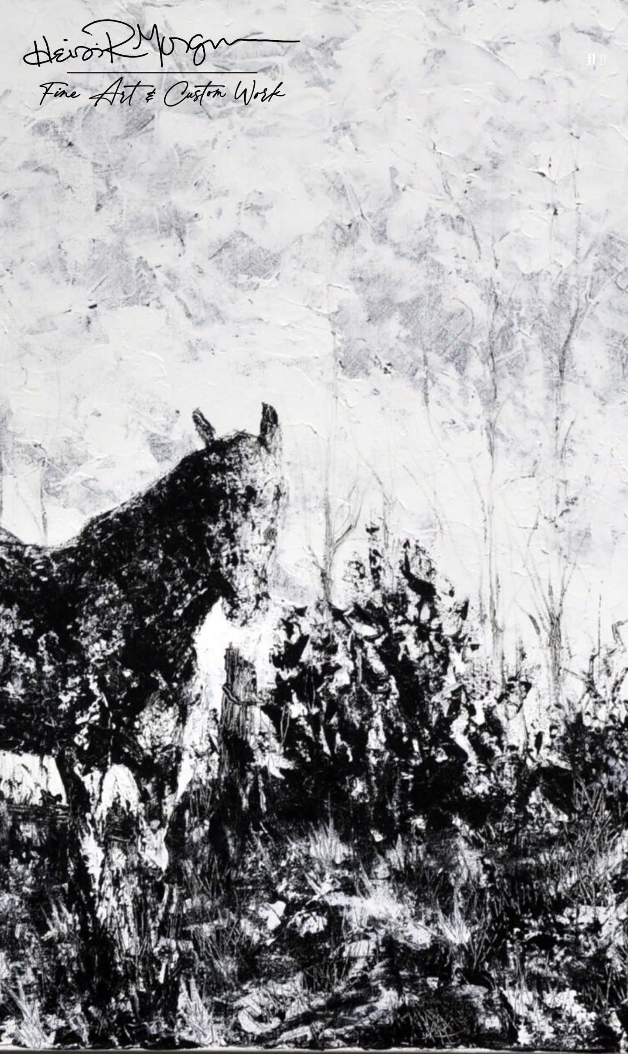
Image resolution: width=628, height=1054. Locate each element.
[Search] (591, 59)
